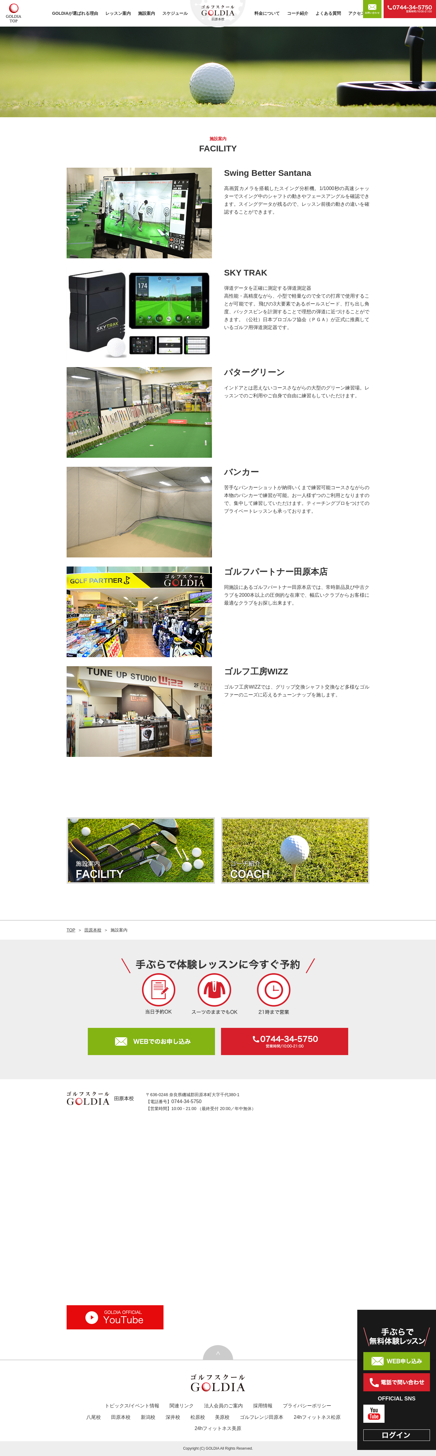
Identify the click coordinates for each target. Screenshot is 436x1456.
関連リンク (182, 1405)
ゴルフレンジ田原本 (261, 1417)
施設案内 (146, 13)
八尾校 (93, 1417)
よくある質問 (328, 13)
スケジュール (175, 13)
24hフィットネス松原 (317, 1417)
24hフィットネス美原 (218, 1428)
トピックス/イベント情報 (132, 1405)
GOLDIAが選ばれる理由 (75, 13)
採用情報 (262, 1405)
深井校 (173, 1417)
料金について (267, 13)
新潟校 (148, 1417)
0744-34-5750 (186, 1101)
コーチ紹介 (297, 13)
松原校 (197, 1417)
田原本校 (92, 930)
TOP (71, 930)
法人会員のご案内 (223, 1405)
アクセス (356, 13)
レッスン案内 (118, 13)
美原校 (222, 1417)
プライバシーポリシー (307, 1405)
